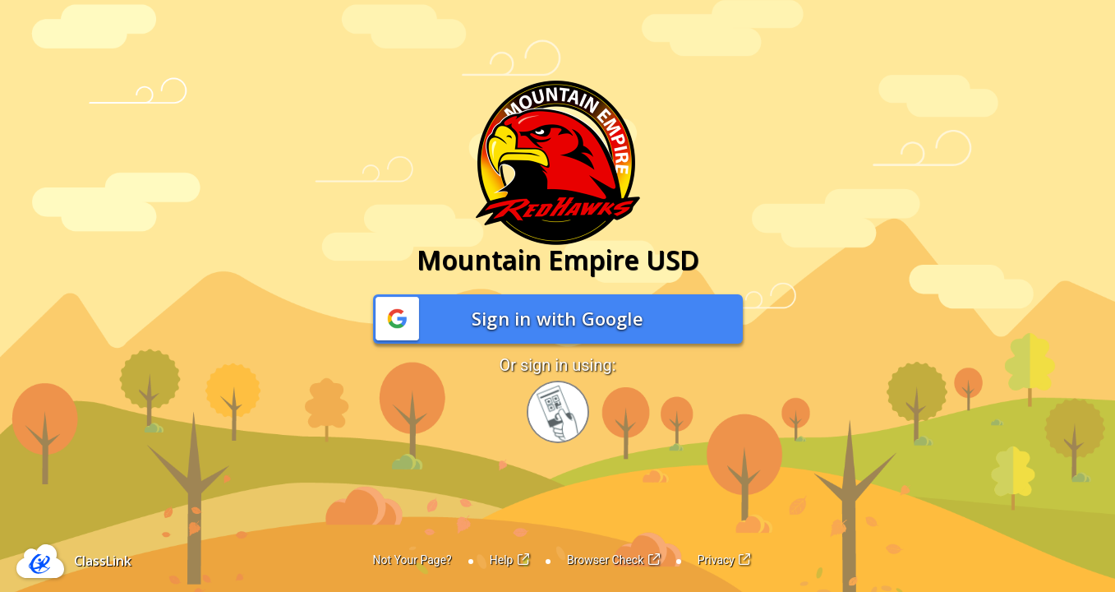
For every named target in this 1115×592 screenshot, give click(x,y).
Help (509, 560)
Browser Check (613, 560)
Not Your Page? (412, 560)
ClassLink (102, 560)
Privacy (724, 560)
